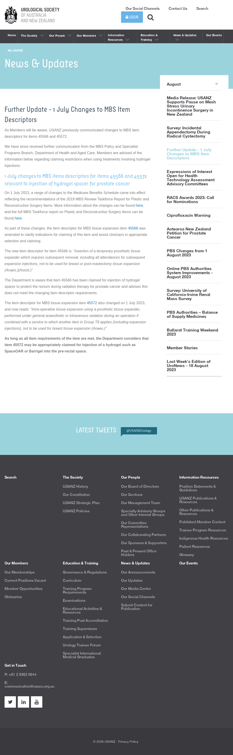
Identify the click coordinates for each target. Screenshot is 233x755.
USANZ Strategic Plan (81, 503)
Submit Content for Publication (136, 607)
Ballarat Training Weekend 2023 (192, 332)
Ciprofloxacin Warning (188, 215)
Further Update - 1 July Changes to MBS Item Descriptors (189, 153)
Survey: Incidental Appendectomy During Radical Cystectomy (188, 131)
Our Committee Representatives (134, 525)
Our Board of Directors (140, 486)
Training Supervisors (80, 629)
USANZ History (75, 486)
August (192, 84)
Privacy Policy (128, 741)
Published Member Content (202, 522)
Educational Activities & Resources (82, 611)
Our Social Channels (143, 8)
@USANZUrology (139, 430)
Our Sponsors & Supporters (144, 543)
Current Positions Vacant (25, 580)
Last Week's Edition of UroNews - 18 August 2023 (188, 365)
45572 (92, 303)
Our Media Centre (136, 589)
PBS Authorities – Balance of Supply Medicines (192, 314)
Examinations (74, 600)
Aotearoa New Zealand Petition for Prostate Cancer (189, 233)
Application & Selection (82, 637)
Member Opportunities (23, 589)
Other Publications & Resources (196, 512)
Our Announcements (138, 572)
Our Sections (131, 494)
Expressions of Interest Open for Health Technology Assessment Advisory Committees (191, 177)
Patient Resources (194, 546)
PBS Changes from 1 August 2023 (187, 252)
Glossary (186, 555)
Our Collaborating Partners (143, 535)
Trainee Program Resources (202, 530)
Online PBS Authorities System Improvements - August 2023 (190, 272)
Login (132, 17)
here (139, 205)
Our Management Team (140, 503)
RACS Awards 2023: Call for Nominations (190, 199)
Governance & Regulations (85, 572)
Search (202, 8)
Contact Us (178, 8)
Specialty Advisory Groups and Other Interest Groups (143, 513)
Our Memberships (20, 572)
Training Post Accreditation (85, 620)
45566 (133, 228)
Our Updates (131, 580)
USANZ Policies (76, 511)
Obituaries (13, 597)
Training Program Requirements (77, 590)
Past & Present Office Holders (139, 553)
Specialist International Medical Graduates (82, 655)
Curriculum (72, 580)
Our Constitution (76, 494)
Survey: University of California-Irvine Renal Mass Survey (188, 294)
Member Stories (182, 347)
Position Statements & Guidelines (197, 488)
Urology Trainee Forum (82, 645)
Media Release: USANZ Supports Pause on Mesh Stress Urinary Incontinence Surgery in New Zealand (191, 106)
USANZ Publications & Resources (198, 500)
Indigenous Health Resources (203, 538)
